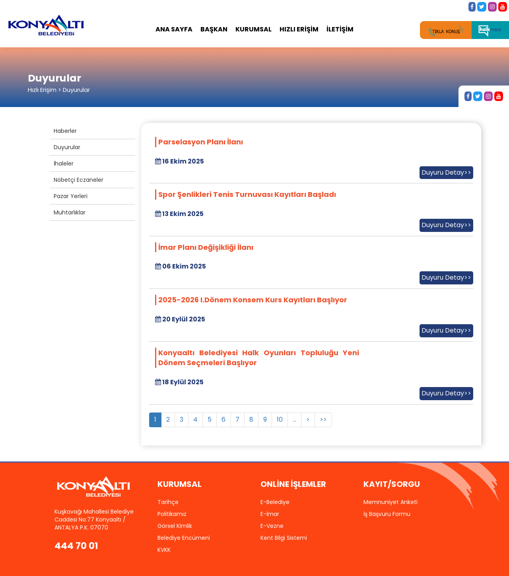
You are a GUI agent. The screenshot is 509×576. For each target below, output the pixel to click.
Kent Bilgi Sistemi (283, 538)
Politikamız (172, 514)
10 (280, 419)
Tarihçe (168, 502)
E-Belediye (274, 502)
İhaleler (64, 163)
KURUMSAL (253, 29)
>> (323, 419)
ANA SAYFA (173, 29)
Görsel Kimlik (174, 526)
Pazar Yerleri (70, 196)
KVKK (164, 550)
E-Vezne (272, 526)
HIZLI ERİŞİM (299, 29)
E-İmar (269, 514)
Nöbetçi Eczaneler (78, 180)
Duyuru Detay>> (446, 172)
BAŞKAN (213, 29)
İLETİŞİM (340, 29)
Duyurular (67, 147)
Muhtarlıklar (69, 212)
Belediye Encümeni (183, 538)
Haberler (65, 131)
